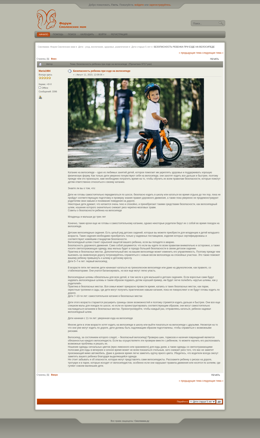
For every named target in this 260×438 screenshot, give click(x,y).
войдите (139, 4)
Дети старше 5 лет (141, 47)
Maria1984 (44, 71)
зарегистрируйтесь (160, 4)
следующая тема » (212, 52)
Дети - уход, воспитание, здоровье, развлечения (103, 47)
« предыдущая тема (190, 52)
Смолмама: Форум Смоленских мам (56, 47)
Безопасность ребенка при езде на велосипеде (101, 71)
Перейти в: (182, 401)
